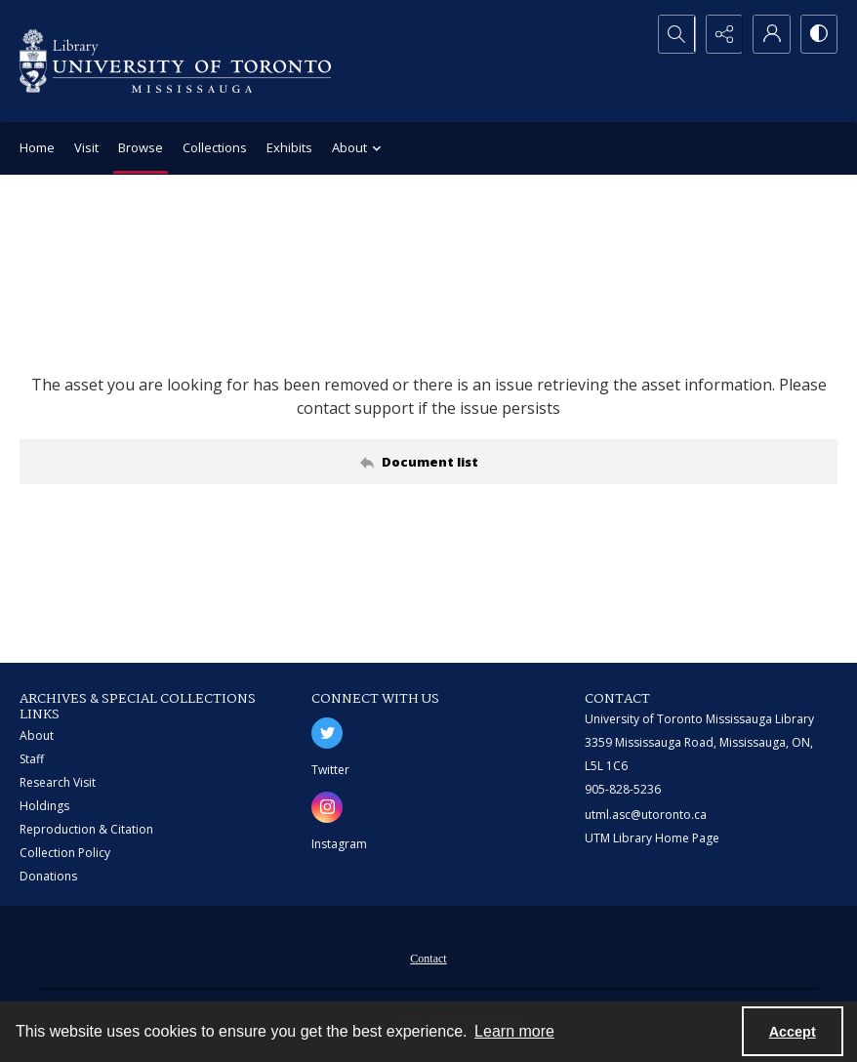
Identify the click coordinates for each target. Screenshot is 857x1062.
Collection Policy (65, 852)
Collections (215, 147)
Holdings (44, 805)
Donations (48, 876)
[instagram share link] (327, 807)
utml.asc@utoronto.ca (646, 814)
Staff (32, 759)
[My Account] (769, 34)
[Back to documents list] (428, 461)
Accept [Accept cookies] (792, 1032)
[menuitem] (428, 956)
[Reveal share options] (720, 34)
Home (37, 147)
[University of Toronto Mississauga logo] (175, 61)
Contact (428, 958)
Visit (86, 147)
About (37, 735)
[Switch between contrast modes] (818, 34)
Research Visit (58, 782)
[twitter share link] (327, 733)
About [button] (359, 149)
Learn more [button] (514, 1031)
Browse (140, 147)
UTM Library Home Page (652, 838)
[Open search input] (671, 34)
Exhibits (289, 147)
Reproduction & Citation (86, 829)
